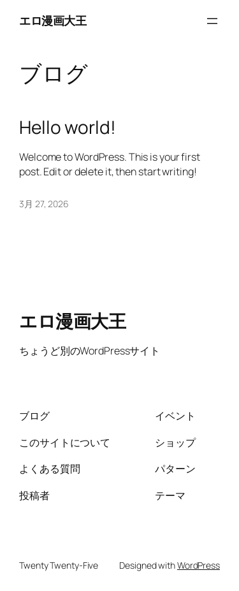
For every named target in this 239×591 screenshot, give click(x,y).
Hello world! (67, 127)
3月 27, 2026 (44, 204)
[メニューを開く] (212, 21)
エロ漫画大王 (52, 20)
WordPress (198, 565)
